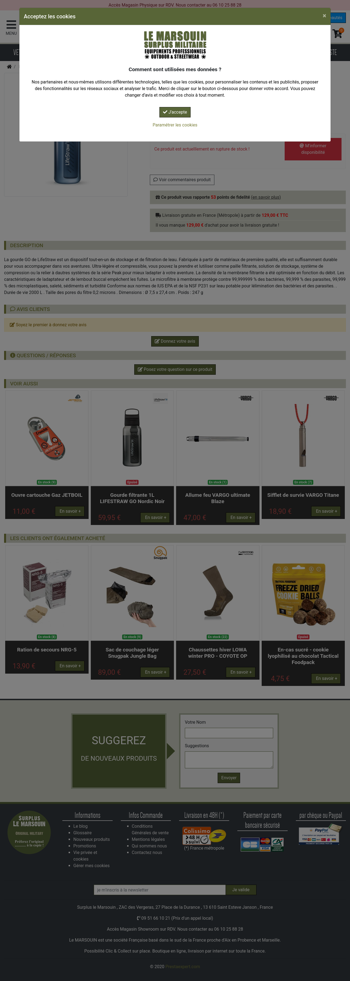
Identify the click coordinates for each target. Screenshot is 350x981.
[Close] (324, 15)
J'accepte (175, 112)
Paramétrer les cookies (175, 125)
